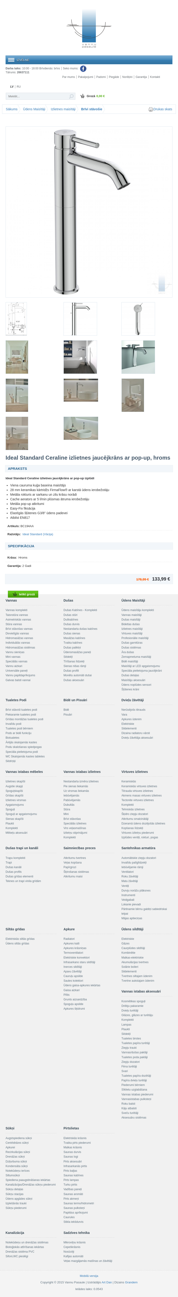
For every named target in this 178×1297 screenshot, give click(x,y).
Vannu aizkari (14, 666)
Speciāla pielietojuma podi (22, 751)
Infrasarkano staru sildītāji (79, 962)
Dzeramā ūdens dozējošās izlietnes (143, 823)
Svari (124, 1071)
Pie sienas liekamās (76, 786)
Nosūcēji (69, 1251)
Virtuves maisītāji (131, 633)
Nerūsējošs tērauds (133, 709)
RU (19, 86)
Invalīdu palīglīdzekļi (133, 862)
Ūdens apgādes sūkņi (19, 1198)
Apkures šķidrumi (74, 1008)
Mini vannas (13, 656)
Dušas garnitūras (132, 642)
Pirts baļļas (70, 1170)
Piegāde (114, 77)
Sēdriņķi (11, 761)
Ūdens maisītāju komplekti (137, 610)
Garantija (141, 77)
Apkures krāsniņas (75, 948)
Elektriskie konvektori (77, 957)
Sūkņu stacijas (14, 1194)
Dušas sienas (72, 633)
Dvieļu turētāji (129, 1010)
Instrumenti (128, 895)
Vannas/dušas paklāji (134, 1052)
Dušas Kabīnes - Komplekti (80, 610)
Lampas (126, 1024)
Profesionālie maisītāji (135, 638)
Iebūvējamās (71, 795)
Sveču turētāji (129, 1113)
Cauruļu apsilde (73, 976)
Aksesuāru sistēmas (133, 1117)
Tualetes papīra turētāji (135, 1043)
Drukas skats (160, 109)
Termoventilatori (73, 952)
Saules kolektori (73, 980)
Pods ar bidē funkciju (18, 733)
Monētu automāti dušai (78, 675)
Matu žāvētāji (129, 881)
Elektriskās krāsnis (75, 1138)
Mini (66, 814)
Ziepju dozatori (130, 1061)
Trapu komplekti (15, 858)
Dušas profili (71, 670)
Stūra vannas (14, 624)
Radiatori (69, 938)
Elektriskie (127, 723)
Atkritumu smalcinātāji (135, 819)
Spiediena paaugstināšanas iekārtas (28, 1180)
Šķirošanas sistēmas (76, 871)
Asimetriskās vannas (18, 619)
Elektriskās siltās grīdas (20, 938)
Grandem (131, 1282)
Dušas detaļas (130, 675)
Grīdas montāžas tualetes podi (24, 719)
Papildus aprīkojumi (76, 1212)
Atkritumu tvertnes (75, 858)
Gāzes (125, 943)
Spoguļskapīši (14, 791)
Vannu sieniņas (15, 652)
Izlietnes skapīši (15, 781)
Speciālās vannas (16, 661)
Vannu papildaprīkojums (20, 675)
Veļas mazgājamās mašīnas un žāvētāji (88, 1261)
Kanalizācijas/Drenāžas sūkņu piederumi (31, 1184)
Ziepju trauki (129, 1047)
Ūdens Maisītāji (34, 109)
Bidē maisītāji (129, 661)
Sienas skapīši (14, 819)
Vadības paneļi (73, 1189)
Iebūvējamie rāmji (132, 867)
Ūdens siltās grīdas (17, 943)
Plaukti (10, 823)
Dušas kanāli (14, 867)
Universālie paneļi (17, 670)
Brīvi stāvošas (72, 819)
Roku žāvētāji (129, 876)
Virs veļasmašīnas (75, 828)
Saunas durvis (72, 1152)
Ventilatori (127, 871)
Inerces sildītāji (73, 966)
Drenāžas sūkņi (15, 1156)
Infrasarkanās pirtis (75, 1166)
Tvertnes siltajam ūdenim (136, 976)
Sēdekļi (68, 656)
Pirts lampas (71, 1180)
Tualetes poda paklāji (134, 1057)
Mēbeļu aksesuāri (16, 832)
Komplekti (12, 828)
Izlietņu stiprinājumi (75, 832)
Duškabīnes (71, 619)
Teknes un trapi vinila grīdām (23, 881)
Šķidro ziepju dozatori (134, 814)
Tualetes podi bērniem (19, 728)
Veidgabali (127, 899)
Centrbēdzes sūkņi (17, 1142)
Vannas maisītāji (131, 615)
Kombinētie (128, 952)
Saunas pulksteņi (74, 1208)
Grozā (92, 96)
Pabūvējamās (72, 800)
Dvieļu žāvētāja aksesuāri (137, 737)
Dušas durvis (71, 624)
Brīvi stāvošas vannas (19, 628)
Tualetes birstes (131, 1038)
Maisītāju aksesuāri (133, 680)
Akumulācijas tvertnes (135, 962)
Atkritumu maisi (73, 876)
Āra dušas (127, 652)
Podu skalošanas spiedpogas (24, 747)
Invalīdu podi (13, 723)
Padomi (101, 77)
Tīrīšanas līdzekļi (74, 661)
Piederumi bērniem (133, 1085)
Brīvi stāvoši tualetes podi (21, 709)
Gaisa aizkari (71, 990)
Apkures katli (71, 943)
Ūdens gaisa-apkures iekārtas (82, 985)
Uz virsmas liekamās (76, 791)
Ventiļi (125, 886)
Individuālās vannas (18, 642)
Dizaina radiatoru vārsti (135, 733)
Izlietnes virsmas (16, 800)
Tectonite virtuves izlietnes (137, 800)
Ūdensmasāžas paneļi (77, 652)
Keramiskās (128, 781)
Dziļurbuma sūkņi (16, 1161)
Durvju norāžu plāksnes (135, 890)
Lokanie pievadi (131, 904)
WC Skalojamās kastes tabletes (25, 756)
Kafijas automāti (73, 1256)
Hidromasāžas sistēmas (20, 647)
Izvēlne (23, 60)
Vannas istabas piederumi (137, 1094)
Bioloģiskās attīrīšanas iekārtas (25, 1247)
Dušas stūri (70, 615)
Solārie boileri (129, 966)
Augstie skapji (14, 786)
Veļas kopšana (73, 862)
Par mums (68, 77)
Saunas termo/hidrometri (79, 1203)
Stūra (67, 809)
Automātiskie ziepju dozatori (138, 858)
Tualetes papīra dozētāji (136, 1075)
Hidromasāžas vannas (19, 638)
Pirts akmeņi (71, 1198)
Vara (124, 714)
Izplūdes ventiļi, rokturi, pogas (139, 837)
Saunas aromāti (73, 1194)
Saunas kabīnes (73, 1175)
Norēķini (127, 77)
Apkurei (10, 1147)
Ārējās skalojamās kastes (21, 742)
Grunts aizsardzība (75, 999)
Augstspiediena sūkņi (19, 1138)
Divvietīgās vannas (17, 633)
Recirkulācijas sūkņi (18, 1152)
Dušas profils (14, 871)
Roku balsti (128, 1103)
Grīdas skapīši (14, 795)
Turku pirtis (70, 1184)
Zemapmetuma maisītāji (136, 656)
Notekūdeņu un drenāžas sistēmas (27, 1242)
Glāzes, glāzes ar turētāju (137, 1015)
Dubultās (69, 804)
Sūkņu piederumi (16, 1208)
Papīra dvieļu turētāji (134, 1080)
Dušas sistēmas (131, 647)
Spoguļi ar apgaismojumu (21, 814)
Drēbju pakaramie (132, 1006)
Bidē (66, 709)
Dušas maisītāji (130, 619)
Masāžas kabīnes (74, 638)
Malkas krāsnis (73, 1147)
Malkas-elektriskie (132, 957)
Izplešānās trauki (16, 1203)
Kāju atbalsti (129, 1108)
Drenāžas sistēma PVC (20, 1251)
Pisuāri (68, 714)
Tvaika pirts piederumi (77, 1142)
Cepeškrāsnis (72, 1247)
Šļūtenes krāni (130, 689)
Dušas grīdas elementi (19, 876)
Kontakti (155, 77)
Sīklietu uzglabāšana (134, 1089)
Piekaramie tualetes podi (21, 714)
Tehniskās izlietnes (133, 809)
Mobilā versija (89, 1276)
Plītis (67, 994)
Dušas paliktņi (72, 647)
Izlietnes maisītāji (63, 109)
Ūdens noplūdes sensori (136, 684)
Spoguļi (10, 809)
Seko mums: (75, 69)
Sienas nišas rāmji (75, 666)
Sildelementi (129, 728)
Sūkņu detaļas (14, 1189)
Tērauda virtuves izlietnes (137, 791)
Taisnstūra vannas (17, 615)
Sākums (12, 109)
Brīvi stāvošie (91, 109)
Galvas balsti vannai (18, 680)
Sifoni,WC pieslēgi (17, 1256)
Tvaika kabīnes (73, 642)
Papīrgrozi (70, 867)
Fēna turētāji (129, 1066)
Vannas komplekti (16, 610)
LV (11, 86)
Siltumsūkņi (13, 1175)
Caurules (69, 1217)
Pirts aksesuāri (73, 1161)
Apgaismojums (15, 804)
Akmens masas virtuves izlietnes (141, 795)
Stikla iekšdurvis (73, 1221)
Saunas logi (71, 1156)
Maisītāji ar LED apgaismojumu (140, 666)
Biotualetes (12, 737)
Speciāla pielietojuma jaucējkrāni (141, 670)
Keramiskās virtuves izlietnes (139, 786)
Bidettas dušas (130, 624)
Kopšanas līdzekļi (132, 828)
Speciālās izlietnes (75, 823)
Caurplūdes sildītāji (133, 948)
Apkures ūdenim (131, 719)
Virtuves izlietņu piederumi (137, 832)
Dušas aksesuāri (74, 680)
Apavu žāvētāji (73, 971)
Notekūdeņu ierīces (17, 1170)
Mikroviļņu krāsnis (75, 1242)
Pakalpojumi (85, 77)
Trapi (9, 862)
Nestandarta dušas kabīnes (80, 628)
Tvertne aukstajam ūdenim (137, 980)
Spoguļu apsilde (73, 1004)
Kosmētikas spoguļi (133, 1001)
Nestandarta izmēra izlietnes (81, 781)
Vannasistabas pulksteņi (136, 1099)
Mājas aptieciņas (131, 918)
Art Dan (107, 1282)
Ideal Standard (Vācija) (37, 534)
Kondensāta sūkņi (17, 1166)
